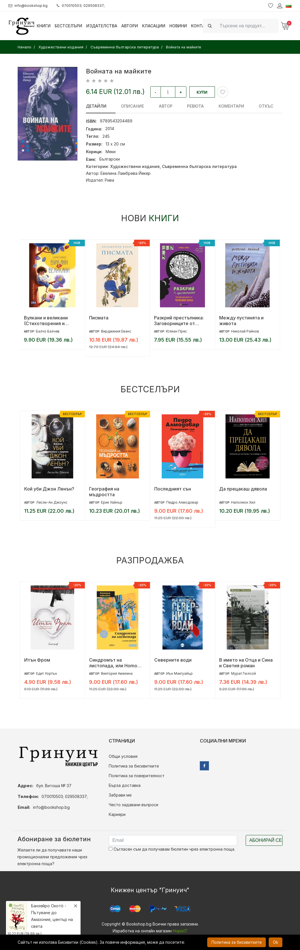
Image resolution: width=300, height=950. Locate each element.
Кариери (117, 814)
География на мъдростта (104, 491)
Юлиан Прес (176, 331)
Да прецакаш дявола (243, 489)
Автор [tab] (158, 106)
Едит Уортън (46, 673)
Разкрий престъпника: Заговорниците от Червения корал (179, 320)
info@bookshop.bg (30, 5)
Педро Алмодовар (182, 502)
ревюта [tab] (184, 106)
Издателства (101, 25)
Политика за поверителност (137, 775)
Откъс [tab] (247, 106)
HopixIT (180, 930)
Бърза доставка (125, 785)
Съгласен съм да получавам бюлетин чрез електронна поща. (172, 849)
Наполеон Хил (243, 502)
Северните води (173, 660)
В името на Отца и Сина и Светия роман (246, 662)
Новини (178, 25)
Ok (275, 942)
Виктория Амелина (117, 673)
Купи (202, 92)
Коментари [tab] (216, 106)
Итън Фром (37, 660)
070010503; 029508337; (86, 5)
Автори (129, 25)
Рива (109, 180)
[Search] (247, 26)
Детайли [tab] (96, 106)
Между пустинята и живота (241, 320)
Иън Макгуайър (179, 673)
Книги (44, 25)
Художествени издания (135, 166)
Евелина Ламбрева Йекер (125, 173)
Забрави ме (120, 795)
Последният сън (172, 489)
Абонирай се (265, 840)
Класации (153, 25)
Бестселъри (68, 25)
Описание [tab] (128, 106)
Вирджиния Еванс (116, 331)
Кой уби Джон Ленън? (49, 489)
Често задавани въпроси (133, 804)
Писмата (98, 318)
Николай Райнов (245, 331)
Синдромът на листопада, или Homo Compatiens (113, 662)
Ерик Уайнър (111, 502)
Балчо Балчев (47, 331)
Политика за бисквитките (134, 766)
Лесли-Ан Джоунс (51, 502)
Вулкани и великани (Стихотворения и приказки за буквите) (48, 320)
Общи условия (123, 756)
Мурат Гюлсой (243, 673)
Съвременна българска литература (199, 166)
